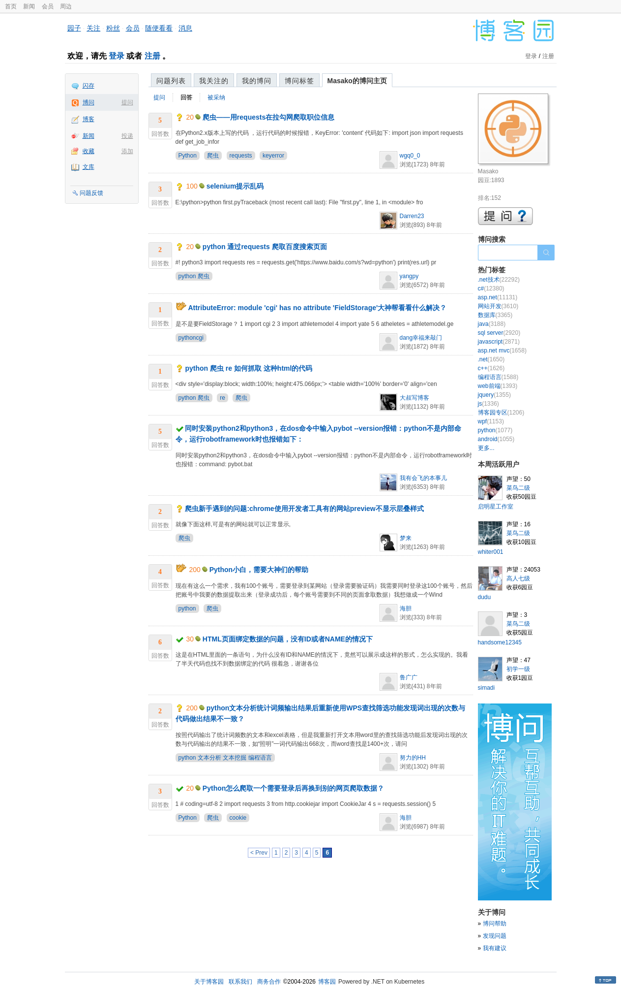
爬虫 (213, 155)
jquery (494, 394)
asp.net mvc (502, 350)
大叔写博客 (414, 397)
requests (241, 155)
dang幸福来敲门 (421, 337)
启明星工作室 (495, 506)
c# (491, 288)
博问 (88, 102)
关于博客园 (209, 981)
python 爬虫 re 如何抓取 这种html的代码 (248, 368)
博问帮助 (494, 923)
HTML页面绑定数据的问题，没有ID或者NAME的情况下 (288, 639)
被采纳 (216, 97)
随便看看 (159, 28)
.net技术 (499, 279)
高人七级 (518, 578)
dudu (484, 597)
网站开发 (498, 306)
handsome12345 (500, 642)
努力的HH (413, 757)
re (222, 397)
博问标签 (299, 81)
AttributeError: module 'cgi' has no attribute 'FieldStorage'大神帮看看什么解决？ (317, 308)
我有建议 (494, 948)
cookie (238, 817)
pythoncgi (191, 337)
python (187, 608)
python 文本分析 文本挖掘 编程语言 (225, 757)
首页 (11, 6)
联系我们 (240, 981)
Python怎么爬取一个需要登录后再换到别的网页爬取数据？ (293, 788)
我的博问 (256, 81)
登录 (116, 56)
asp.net (498, 297)
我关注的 (214, 81)
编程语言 (498, 377)
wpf (491, 421)
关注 (93, 28)
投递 (127, 135)
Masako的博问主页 (357, 81)
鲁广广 (408, 677)
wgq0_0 (410, 155)
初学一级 (518, 669)
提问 (127, 102)
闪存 (88, 85)
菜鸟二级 (518, 487)
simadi (486, 687)
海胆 (406, 608)
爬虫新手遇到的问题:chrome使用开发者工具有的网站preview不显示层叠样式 (304, 508)
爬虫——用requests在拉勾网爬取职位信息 (268, 117)
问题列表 (171, 81)
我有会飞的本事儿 (423, 478)
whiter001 (490, 551)
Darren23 (412, 216)
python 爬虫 (193, 276)
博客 (88, 119)
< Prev (258, 852)
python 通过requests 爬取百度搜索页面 (265, 247)
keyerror (273, 155)
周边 (66, 6)
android (496, 439)
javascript (499, 341)
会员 (48, 6)
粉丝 (113, 28)
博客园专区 (501, 412)
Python (187, 155)
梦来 (406, 538)
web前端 (498, 386)
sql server (499, 332)
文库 (88, 166)
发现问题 (494, 935)
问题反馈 (91, 193)
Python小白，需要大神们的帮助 (258, 570)
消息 (185, 28)
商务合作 (269, 981)
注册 (152, 56)
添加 (127, 151)
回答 (186, 97)
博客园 (327, 981)
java (492, 323)
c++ (491, 368)
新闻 (29, 6)
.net (491, 359)
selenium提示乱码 (235, 186)
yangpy (409, 276)
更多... (486, 448)
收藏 (88, 151)
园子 (74, 28)
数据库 (495, 315)
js (488, 403)
